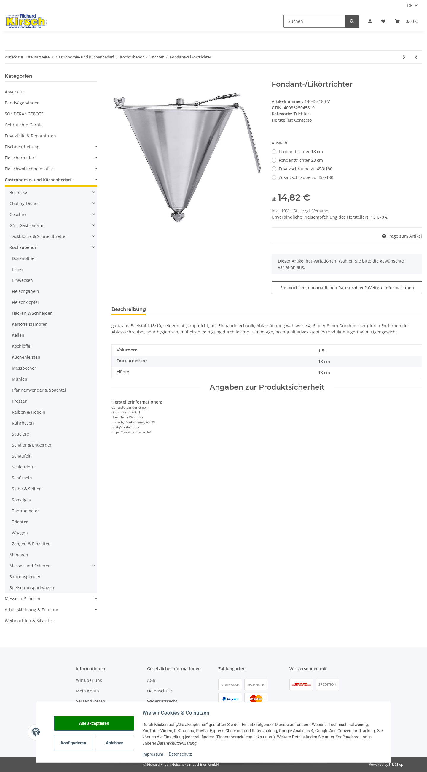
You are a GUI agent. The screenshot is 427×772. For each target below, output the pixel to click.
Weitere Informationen (391, 287)
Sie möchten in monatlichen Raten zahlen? (347, 287)
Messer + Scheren (22, 598)
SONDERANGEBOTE (24, 114)
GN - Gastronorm (26, 225)
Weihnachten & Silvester (29, 620)
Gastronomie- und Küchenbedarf (38, 179)
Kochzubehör (22, 247)
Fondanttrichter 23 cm (301, 160)
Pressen (20, 401)
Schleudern (23, 467)
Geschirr (17, 214)
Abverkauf (15, 92)
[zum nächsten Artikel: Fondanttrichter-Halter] (404, 57)
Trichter (301, 114)
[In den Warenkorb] (116, 77)
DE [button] (409, 5)
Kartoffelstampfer (29, 324)
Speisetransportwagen (31, 587)
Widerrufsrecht (162, 701)
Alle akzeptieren (96, 723)
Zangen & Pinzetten (31, 544)
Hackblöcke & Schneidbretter (38, 236)
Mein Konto (87, 691)
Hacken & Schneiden (32, 313)
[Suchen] (314, 21)
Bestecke (18, 192)
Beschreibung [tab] (128, 309)
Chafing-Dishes (24, 203)
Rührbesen (23, 423)
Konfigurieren (76, 743)
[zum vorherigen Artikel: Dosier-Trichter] (416, 57)
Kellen (18, 335)
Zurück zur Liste (19, 57)
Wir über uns (89, 680)
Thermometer (25, 511)
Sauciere (20, 434)
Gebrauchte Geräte (24, 125)
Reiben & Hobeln (28, 412)
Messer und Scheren (30, 565)
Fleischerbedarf (20, 158)
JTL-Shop (396, 764)
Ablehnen (116, 743)
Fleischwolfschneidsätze (29, 168)
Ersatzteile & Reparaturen (30, 136)
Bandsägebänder (22, 103)
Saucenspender (25, 576)
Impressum (154, 754)
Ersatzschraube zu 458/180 (305, 168)
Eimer (17, 269)
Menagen (18, 554)
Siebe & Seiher (26, 489)
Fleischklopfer (25, 302)
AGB (151, 680)
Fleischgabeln (25, 291)
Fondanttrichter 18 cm (301, 151)
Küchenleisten (26, 357)
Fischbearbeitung (22, 147)
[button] (370, 21)
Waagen (20, 533)
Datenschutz (159, 691)
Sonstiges (21, 500)
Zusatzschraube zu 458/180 (306, 177)
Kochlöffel (21, 346)
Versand (320, 211)
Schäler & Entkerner (32, 445)
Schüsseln (22, 478)
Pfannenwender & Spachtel (39, 390)
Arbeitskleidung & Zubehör (31, 609)
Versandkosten (90, 701)
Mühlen (19, 379)
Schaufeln (22, 456)
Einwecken (22, 280)
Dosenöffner (24, 258)
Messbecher (24, 368)
